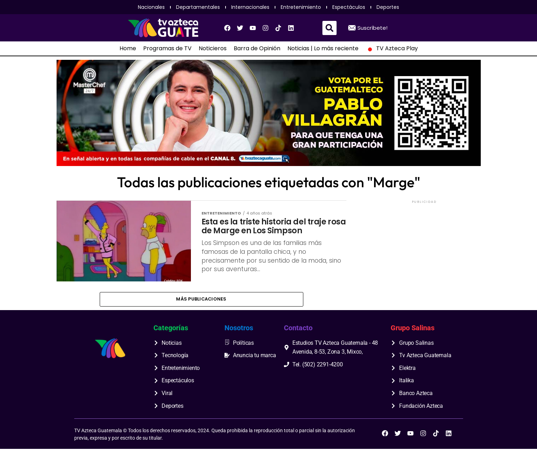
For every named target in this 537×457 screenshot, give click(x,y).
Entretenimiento (301, 7)
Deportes (388, 7)
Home (127, 48)
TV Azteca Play (392, 48)
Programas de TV (167, 48)
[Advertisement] (424, 249)
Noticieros (213, 48)
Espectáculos (348, 7)
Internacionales (250, 7)
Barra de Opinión (257, 48)
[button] (329, 28)
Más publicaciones (201, 306)
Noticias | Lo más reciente (322, 48)
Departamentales (198, 7)
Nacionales (151, 7)
